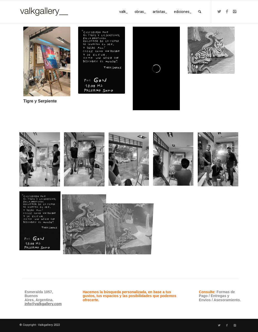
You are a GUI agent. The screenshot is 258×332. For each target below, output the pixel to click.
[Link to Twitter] (219, 11)
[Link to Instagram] (235, 11)
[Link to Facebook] (227, 11)
